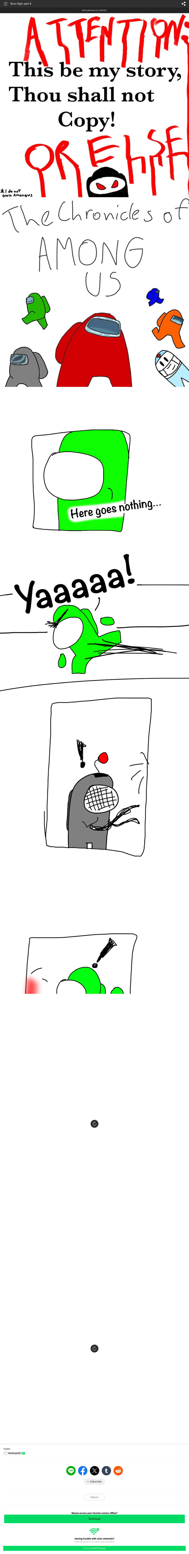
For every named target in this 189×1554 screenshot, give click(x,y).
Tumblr (106, 1470)
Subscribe (96, 1481)
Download (94, 1518)
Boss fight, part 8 (20, 3)
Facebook (82, 1470)
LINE (71, 1470)
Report (94, 1497)
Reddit (118, 1470)
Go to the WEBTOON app (94, 1548)
